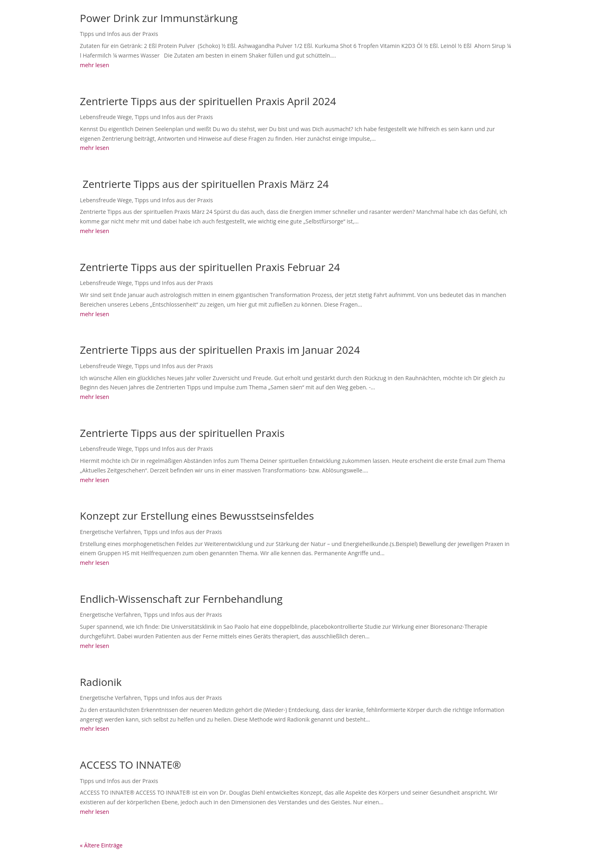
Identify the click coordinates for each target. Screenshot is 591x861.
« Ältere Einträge (101, 845)
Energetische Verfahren (110, 532)
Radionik (101, 682)
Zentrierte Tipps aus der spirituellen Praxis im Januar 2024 (220, 350)
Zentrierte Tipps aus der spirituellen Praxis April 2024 (208, 101)
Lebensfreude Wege (106, 117)
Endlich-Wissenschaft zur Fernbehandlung (181, 599)
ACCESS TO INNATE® (130, 764)
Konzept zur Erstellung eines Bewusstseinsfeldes (197, 515)
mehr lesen (94, 65)
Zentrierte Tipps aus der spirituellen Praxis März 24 (204, 184)
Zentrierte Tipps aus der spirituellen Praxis (182, 433)
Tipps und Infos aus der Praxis (119, 34)
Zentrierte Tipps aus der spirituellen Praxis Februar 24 (210, 267)
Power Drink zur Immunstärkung (159, 18)
